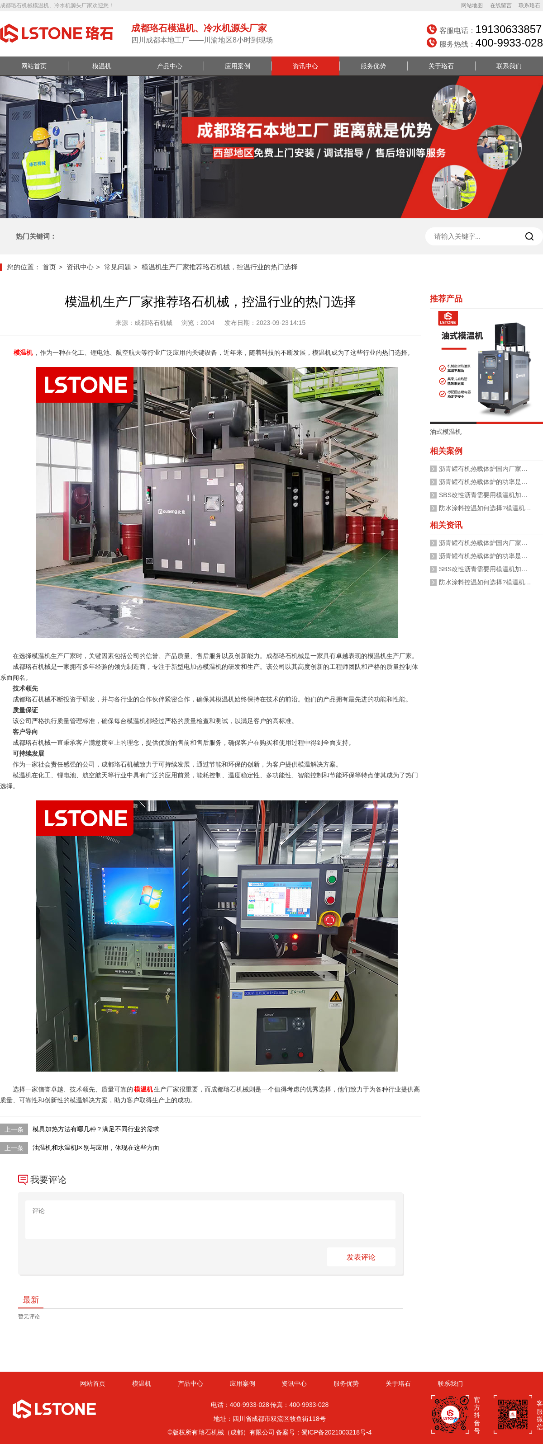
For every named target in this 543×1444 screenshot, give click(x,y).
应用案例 (237, 66)
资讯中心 (305, 66)
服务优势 (373, 66)
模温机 (101, 66)
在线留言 (501, 5)
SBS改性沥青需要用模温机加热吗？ (489, 495)
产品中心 (169, 66)
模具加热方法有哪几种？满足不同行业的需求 (96, 1129)
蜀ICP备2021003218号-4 (336, 1432)
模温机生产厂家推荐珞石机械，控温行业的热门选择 (220, 267)
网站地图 (472, 5)
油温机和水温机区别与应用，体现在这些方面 (96, 1147)
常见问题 (117, 267)
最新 (31, 1299)
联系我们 (509, 66)
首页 (49, 267)
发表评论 (361, 1257)
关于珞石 (441, 66)
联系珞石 (529, 5)
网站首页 (34, 66)
